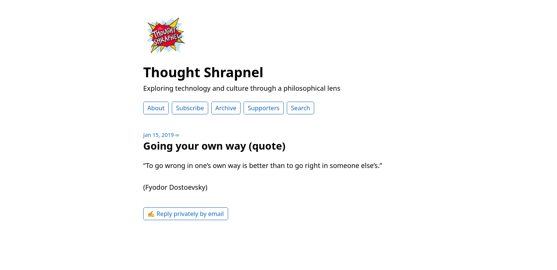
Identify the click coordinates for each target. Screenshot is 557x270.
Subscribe (190, 108)
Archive (225, 108)
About (156, 108)
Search (300, 108)
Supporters (264, 108)
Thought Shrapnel (203, 72)
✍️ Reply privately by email (185, 214)
